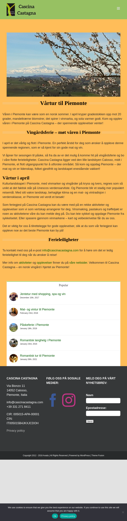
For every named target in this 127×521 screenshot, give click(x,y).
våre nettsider (78, 262)
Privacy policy (16, 430)
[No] (123, 512)
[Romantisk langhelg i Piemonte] (13, 340)
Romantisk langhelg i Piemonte (40, 340)
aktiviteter (25, 262)
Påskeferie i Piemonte (34, 324)
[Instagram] (68, 400)
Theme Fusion (97, 455)
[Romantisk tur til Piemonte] (13, 356)
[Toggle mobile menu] (118, 8)
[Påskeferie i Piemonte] (13, 325)
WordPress (85, 455)
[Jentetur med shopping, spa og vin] (13, 294)
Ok (55, 516)
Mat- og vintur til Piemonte (37, 309)
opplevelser (44, 262)
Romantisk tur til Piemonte (37, 355)
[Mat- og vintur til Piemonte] (13, 310)
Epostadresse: (96, 408)
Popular (63, 285)
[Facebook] (53, 400)
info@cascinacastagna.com (60, 250)
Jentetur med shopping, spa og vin (42, 294)
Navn (89, 395)
